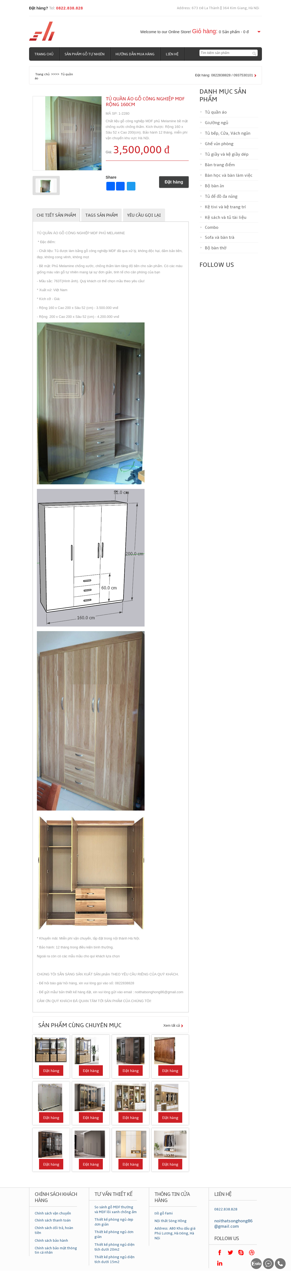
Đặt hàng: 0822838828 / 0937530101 (224, 75)
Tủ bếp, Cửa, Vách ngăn (227, 133)
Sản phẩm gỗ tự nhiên (85, 54)
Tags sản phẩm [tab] (101, 215)
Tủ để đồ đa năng (221, 196)
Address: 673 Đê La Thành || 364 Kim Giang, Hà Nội (218, 8)
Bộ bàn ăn (214, 186)
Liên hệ (172, 54)
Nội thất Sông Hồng (171, 1221)
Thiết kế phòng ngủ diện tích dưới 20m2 (114, 1247)
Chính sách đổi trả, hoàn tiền (54, 1230)
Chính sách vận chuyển (53, 1213)
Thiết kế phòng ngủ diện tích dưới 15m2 (114, 1259)
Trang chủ (44, 54)
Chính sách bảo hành (51, 1240)
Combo (211, 227)
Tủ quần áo (216, 112)
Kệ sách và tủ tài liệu (225, 217)
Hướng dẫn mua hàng (135, 54)
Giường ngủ (216, 122)
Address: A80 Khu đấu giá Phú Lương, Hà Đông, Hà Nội (175, 1233)
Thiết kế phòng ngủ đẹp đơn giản (113, 1222)
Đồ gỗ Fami (164, 1213)
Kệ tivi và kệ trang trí (225, 207)
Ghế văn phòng (219, 144)
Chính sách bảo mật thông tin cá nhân (56, 1250)
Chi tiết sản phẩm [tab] (56, 215)
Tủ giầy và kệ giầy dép (226, 154)
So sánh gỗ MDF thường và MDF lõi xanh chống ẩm (115, 1209)
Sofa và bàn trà (219, 237)
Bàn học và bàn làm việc (229, 175)
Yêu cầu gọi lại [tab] (144, 215)
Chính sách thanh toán (53, 1220)
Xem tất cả (171, 1025)
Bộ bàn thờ (215, 248)
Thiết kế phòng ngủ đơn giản (114, 1234)
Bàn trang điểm (220, 165)
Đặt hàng (174, 182)
